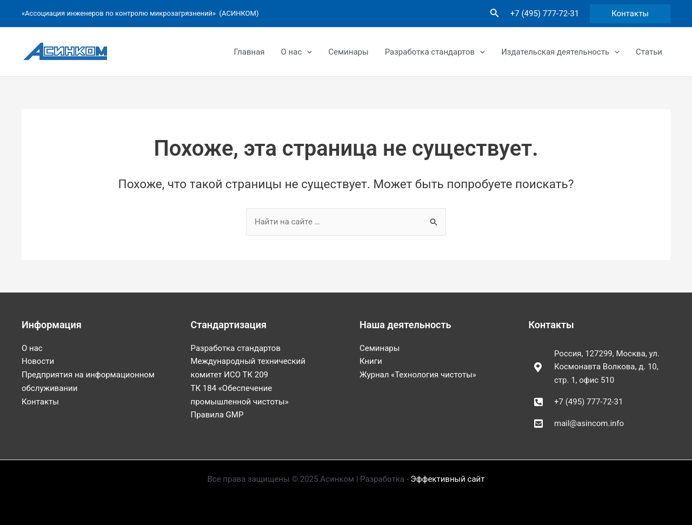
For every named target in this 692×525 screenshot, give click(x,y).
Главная (249, 52)
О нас (296, 52)
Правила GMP (217, 415)
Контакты (40, 402)
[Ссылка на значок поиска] (495, 14)
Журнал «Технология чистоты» (418, 375)
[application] (307, 52)
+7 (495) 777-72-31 (544, 13)
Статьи (649, 52)
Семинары (348, 52)
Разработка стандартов (435, 52)
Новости (38, 361)
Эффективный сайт (448, 479)
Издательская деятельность (560, 52)
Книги (371, 361)
